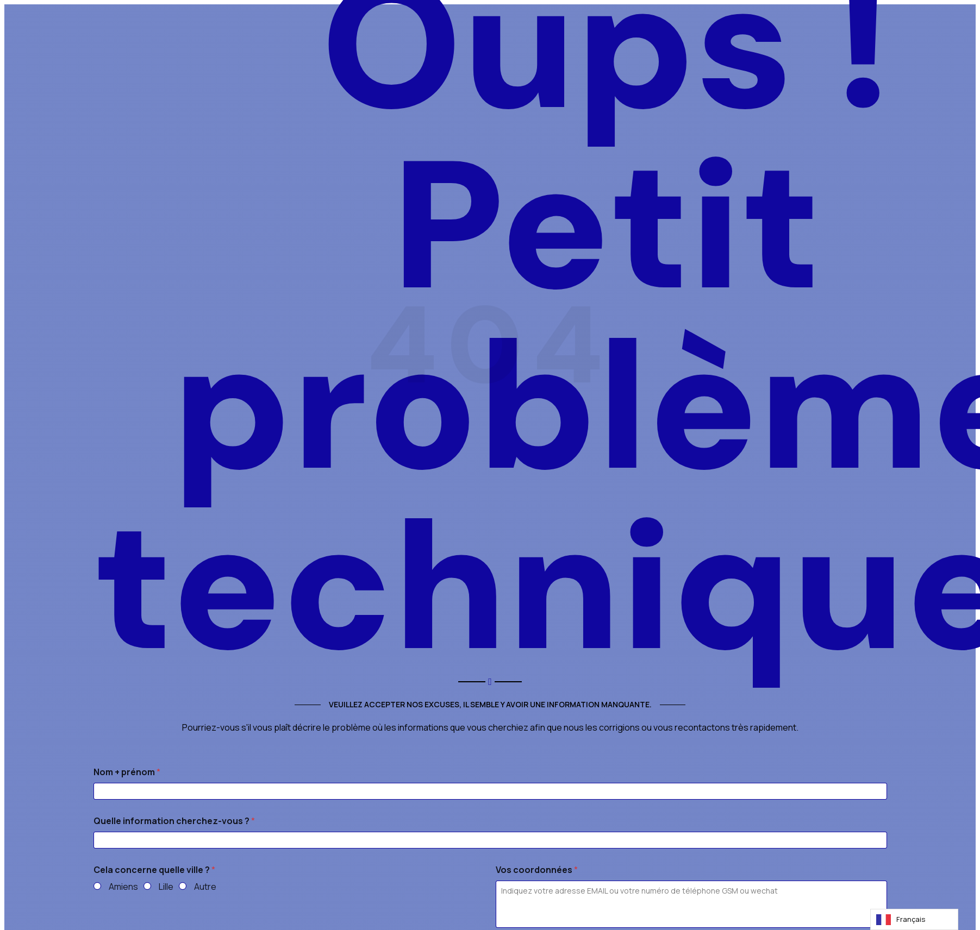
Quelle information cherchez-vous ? (174, 821)
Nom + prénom (126, 772)
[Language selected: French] (914, 919)
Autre (205, 887)
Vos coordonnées (537, 870)
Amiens (123, 887)
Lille (166, 887)
